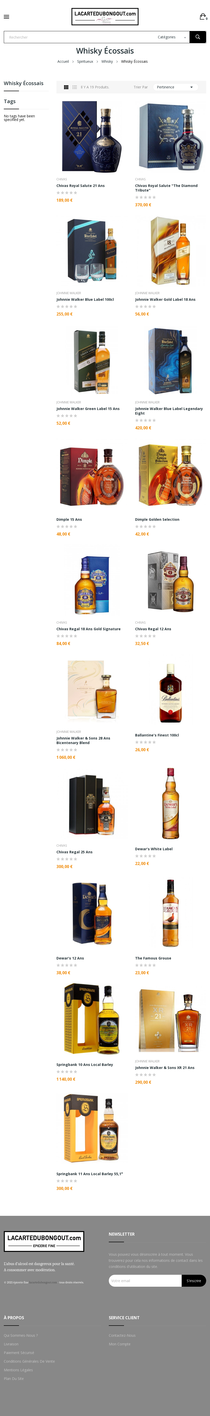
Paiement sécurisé (19, 1352)
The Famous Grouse (153, 958)
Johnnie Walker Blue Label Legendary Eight (169, 411)
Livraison (11, 1344)
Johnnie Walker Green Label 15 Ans (88, 408)
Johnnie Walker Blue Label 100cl (85, 299)
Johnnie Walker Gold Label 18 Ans (165, 299)
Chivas (61, 179)
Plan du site (14, 1378)
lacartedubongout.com (43, 1282)
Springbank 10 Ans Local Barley (84, 1064)
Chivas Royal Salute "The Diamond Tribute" (166, 188)
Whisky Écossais (24, 84)
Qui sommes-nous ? (21, 1335)
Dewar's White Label (154, 849)
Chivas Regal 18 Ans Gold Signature (88, 629)
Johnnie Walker (68, 293)
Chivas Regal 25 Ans (74, 852)
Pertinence (176, 87)
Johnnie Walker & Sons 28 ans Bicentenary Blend (83, 740)
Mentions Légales (18, 1369)
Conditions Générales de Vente (29, 1361)
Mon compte (120, 1344)
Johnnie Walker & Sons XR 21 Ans (165, 1067)
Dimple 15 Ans (69, 519)
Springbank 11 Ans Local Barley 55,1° (89, 1174)
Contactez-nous (122, 1335)
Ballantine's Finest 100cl (157, 735)
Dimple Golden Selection (157, 519)
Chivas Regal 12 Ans (153, 629)
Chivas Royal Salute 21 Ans (80, 185)
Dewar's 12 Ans (70, 958)
